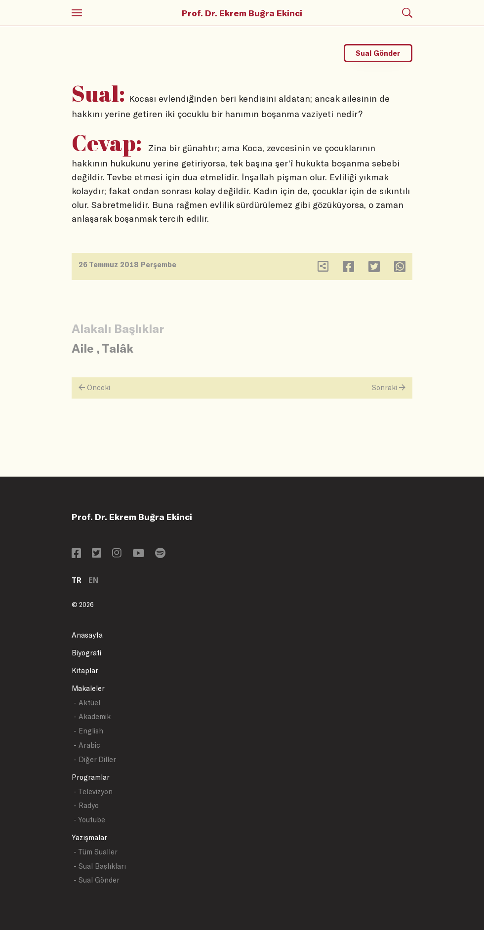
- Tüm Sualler (96, 852)
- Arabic (87, 745)
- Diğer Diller (95, 759)
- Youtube (89, 819)
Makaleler (88, 688)
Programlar (91, 777)
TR (76, 580)
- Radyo (86, 805)
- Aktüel (87, 702)
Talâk (117, 348)
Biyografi (86, 652)
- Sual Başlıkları (100, 866)
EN (93, 580)
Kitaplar (85, 670)
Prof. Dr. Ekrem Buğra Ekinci (242, 12)
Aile (83, 348)
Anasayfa (87, 635)
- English (88, 731)
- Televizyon (93, 791)
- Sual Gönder (97, 880)
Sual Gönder (378, 53)
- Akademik (92, 716)
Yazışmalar (89, 837)
